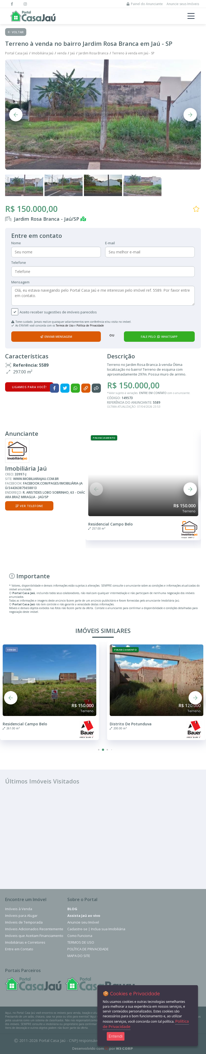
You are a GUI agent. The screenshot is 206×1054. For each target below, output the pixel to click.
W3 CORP (124, 1048)
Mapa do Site (78, 955)
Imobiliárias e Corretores (25, 942)
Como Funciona (79, 935)
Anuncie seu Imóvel (83, 922)
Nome (16, 243)
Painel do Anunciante (145, 4)
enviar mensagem (56, 337)
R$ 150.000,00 (31, 208)
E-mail (110, 243)
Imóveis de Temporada (24, 922)
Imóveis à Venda (18, 908)
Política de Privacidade (90, 325)
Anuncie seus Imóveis (183, 4)
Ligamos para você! (29, 387)
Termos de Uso (64, 325)
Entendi (116, 1036)
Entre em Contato (19, 949)
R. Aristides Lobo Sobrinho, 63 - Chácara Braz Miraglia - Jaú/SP (45, 494)
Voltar (16, 32)
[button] (96, 489)
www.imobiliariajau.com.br (36, 479)
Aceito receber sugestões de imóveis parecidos (58, 312)
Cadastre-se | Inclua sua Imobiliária (96, 929)
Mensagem (20, 282)
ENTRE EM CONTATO (153, 393)
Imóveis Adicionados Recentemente (34, 929)
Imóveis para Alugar (21, 915)
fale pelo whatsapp (159, 337)
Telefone (18, 262)
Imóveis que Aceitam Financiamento (34, 935)
